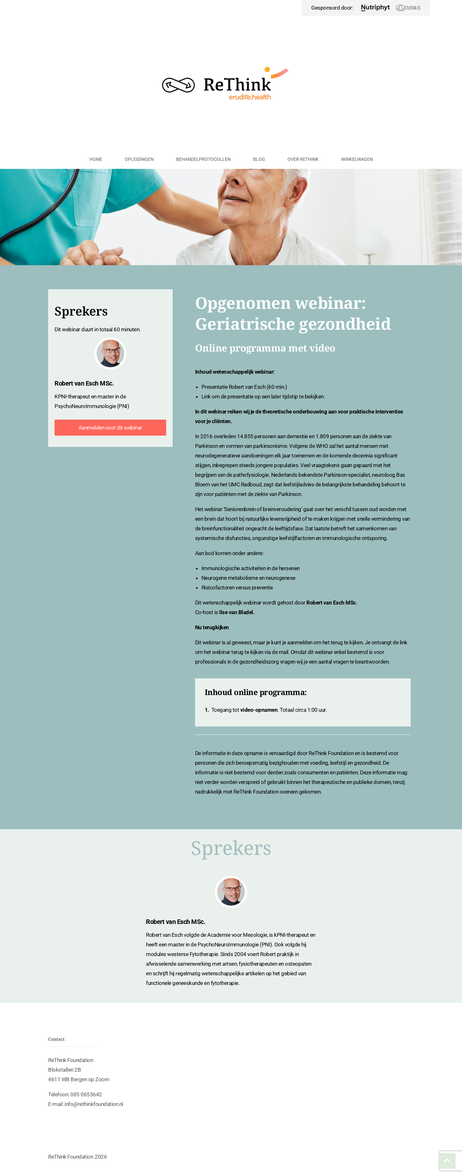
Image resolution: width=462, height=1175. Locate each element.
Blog (259, 159)
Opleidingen (139, 159)
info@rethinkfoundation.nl (93, 1104)
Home (96, 159)
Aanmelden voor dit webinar (110, 427)
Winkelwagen (357, 159)
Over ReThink (303, 159)
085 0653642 (86, 1094)
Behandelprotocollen (203, 159)
